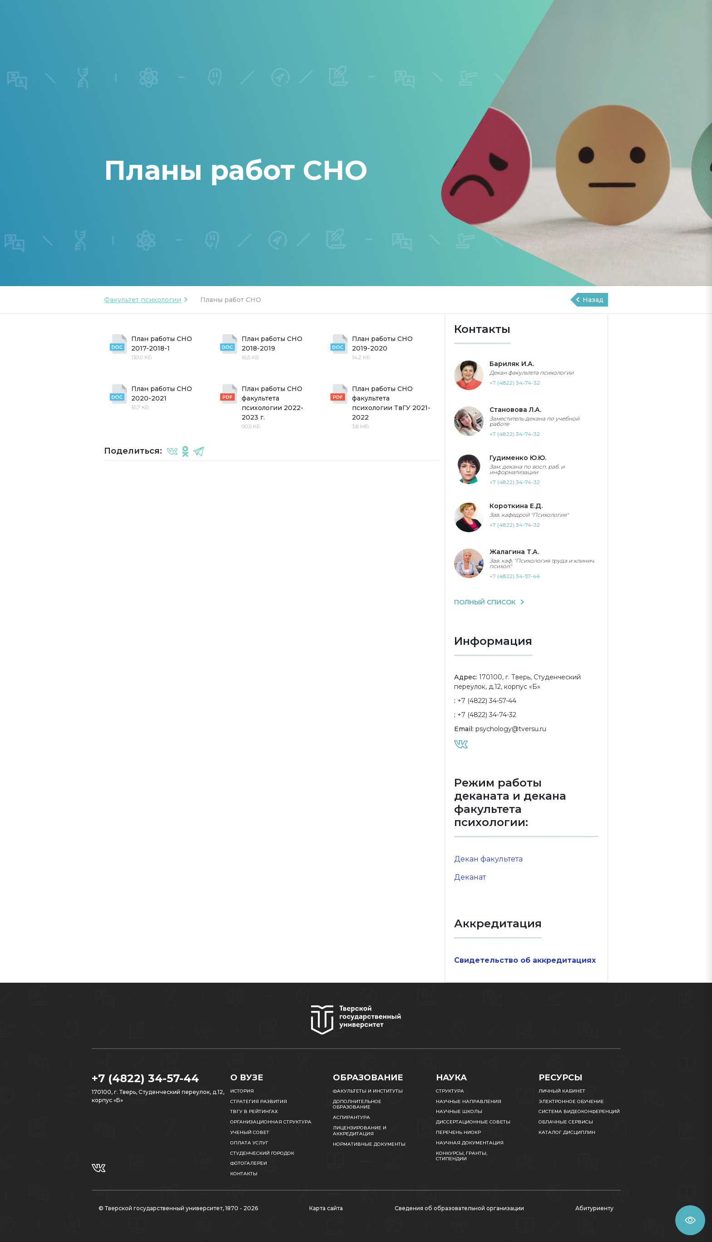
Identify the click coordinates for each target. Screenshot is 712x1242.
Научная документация (470, 1143)
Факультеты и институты (368, 1091)
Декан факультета (488, 859)
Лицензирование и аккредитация (359, 1131)
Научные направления (468, 1101)
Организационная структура (271, 1122)
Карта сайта (326, 1208)
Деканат (470, 877)
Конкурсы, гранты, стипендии (461, 1156)
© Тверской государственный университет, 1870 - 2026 (178, 1208)
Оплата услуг (249, 1143)
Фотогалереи (248, 1163)
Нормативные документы (369, 1144)
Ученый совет (249, 1132)
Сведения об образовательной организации (459, 1208)
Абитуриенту (594, 1208)
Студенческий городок (262, 1153)
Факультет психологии (142, 300)
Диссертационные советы (473, 1122)
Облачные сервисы (566, 1122)
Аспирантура (351, 1117)
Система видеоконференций (579, 1111)
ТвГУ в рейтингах (254, 1111)
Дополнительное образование (357, 1104)
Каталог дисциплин (567, 1132)
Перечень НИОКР (458, 1132)
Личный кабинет (562, 1091)
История (242, 1091)
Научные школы (459, 1111)
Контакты (243, 1174)
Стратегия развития (258, 1101)
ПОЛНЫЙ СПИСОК (486, 602)
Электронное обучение (571, 1101)
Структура (450, 1091)
